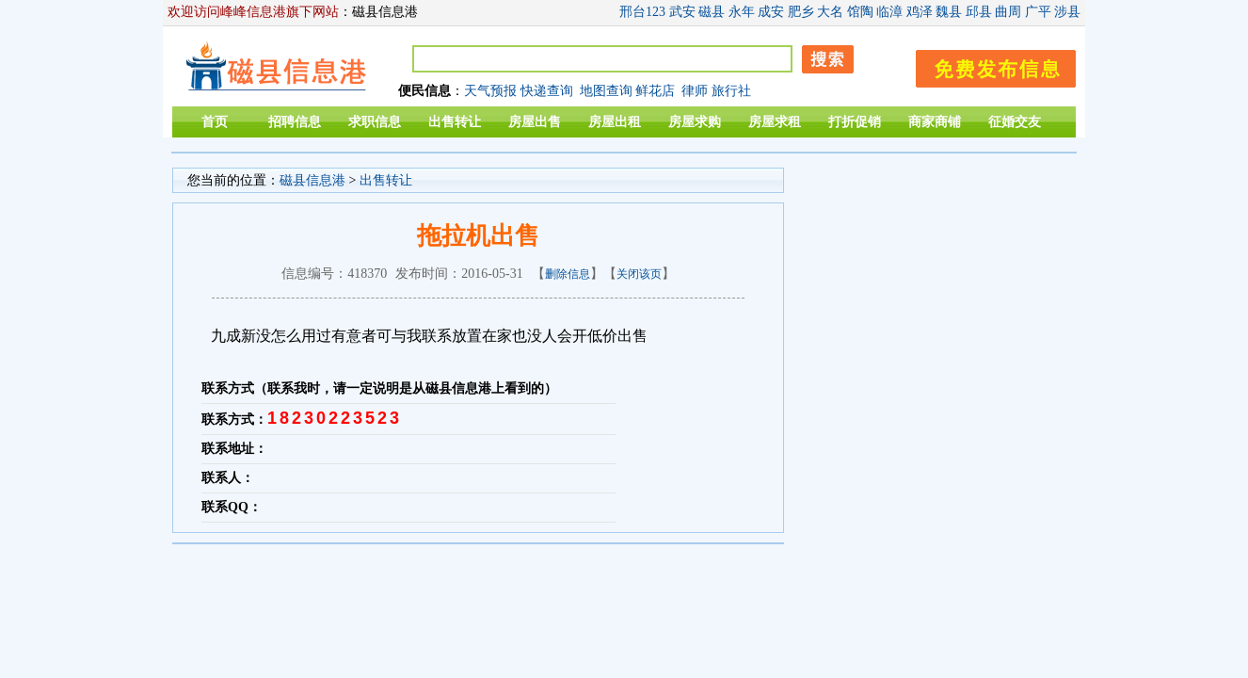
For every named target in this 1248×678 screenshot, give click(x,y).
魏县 (949, 12)
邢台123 (642, 12)
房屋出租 (614, 122)
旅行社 (731, 91)
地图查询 (606, 91)
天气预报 (490, 91)
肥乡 (801, 12)
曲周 (1008, 12)
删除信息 (567, 274)
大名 (830, 12)
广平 (1038, 12)
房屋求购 (694, 122)
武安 (682, 12)
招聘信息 (294, 122)
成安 (771, 12)
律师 (694, 91)
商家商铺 (934, 122)
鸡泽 (919, 12)
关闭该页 (639, 274)
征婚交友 (1014, 122)
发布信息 (986, 65)
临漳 (889, 12)
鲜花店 (655, 91)
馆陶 (860, 12)
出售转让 (454, 122)
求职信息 (374, 122)
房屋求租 (774, 122)
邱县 (979, 12)
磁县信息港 (312, 180)
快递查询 (546, 91)
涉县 (1067, 12)
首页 (214, 122)
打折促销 (854, 122)
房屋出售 (534, 122)
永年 (741, 12)
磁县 (711, 12)
